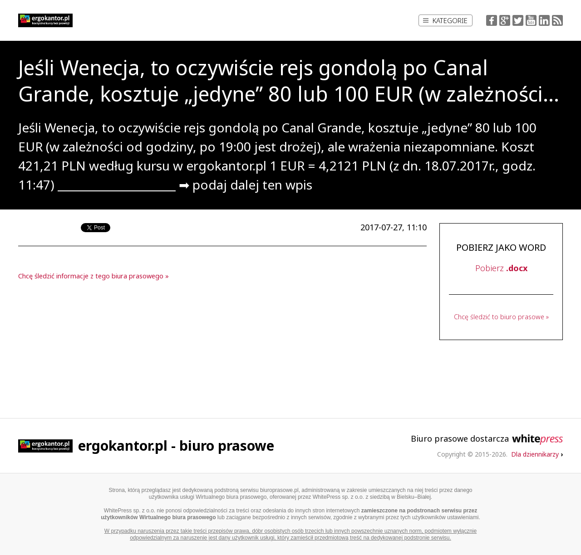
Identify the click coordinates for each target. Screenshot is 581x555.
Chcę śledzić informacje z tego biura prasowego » (93, 276)
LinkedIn (544, 20)
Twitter (517, 20)
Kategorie (445, 20)
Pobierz (501, 268)
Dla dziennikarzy (537, 454)
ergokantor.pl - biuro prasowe (176, 445)
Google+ (504, 20)
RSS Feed (557, 20)
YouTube (531, 20)
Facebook (491, 20)
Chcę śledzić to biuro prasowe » (501, 316)
